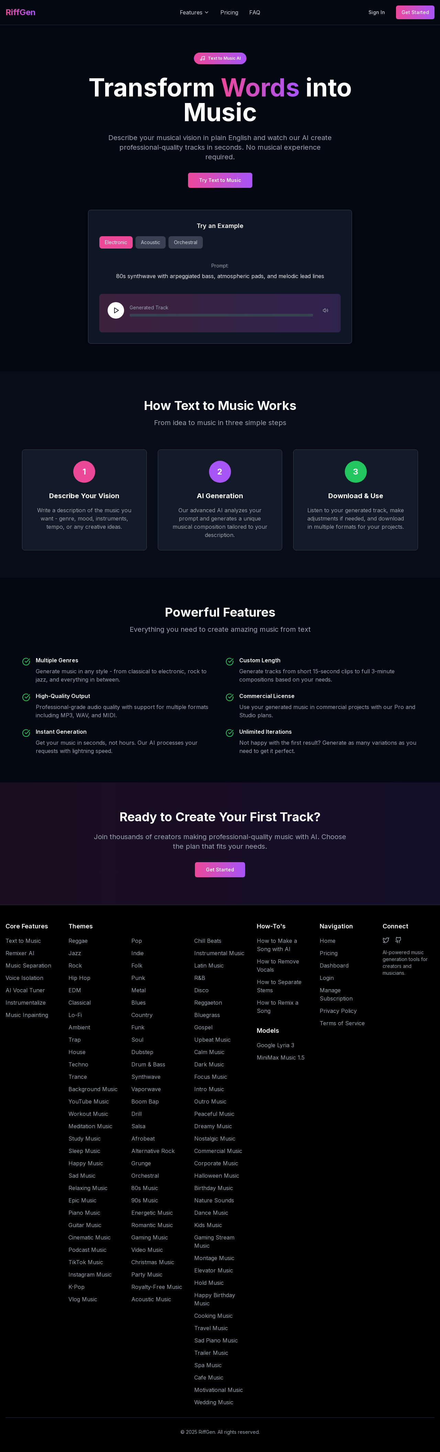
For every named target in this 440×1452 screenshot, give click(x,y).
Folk (136, 965)
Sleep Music (84, 1150)
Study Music (84, 1138)
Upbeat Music (212, 1039)
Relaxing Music (88, 1188)
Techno (78, 1064)
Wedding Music (213, 1402)
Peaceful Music (214, 1113)
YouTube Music (88, 1101)
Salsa (138, 1126)
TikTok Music (85, 1262)
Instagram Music (90, 1274)
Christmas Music (152, 1262)
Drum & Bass (148, 1064)
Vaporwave (146, 1089)
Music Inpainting (27, 1014)
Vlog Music (82, 1299)
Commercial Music (218, 1150)
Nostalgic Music (214, 1138)
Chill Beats (207, 940)
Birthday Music (213, 1188)
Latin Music (209, 965)
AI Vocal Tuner (25, 990)
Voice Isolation (24, 977)
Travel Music (211, 1328)
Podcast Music (87, 1249)
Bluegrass (207, 1014)
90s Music (144, 1200)
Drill (136, 1113)
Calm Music (209, 1052)
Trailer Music (211, 1352)
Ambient (79, 1027)
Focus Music (210, 1076)
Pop (136, 940)
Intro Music (209, 1089)
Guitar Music (84, 1225)
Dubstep (142, 1052)
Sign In (376, 12)
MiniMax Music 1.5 (281, 1057)
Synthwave (146, 1076)
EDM (74, 990)
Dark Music (209, 1064)
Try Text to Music (220, 180)
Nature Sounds (214, 1200)
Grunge (141, 1163)
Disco (201, 990)
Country (142, 1014)
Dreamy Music (213, 1126)
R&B (199, 977)
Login (327, 977)
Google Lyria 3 (275, 1045)
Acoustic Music (151, 1299)
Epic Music (82, 1200)
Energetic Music (152, 1212)
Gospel (203, 1027)
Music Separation (28, 965)
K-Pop (76, 1286)
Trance (77, 1076)
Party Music (147, 1274)
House (77, 1052)
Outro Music (210, 1101)
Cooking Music (213, 1315)
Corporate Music (216, 1163)
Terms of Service (342, 1023)
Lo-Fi (75, 1014)
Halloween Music (216, 1175)
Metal (138, 990)
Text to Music (23, 940)
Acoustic (150, 242)
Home (328, 940)
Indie (137, 953)
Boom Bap (145, 1101)
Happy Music (85, 1163)
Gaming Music (149, 1237)
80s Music (144, 1188)
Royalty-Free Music (156, 1286)
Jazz (74, 953)
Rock (75, 965)
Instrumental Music (219, 953)
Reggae (78, 940)
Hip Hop (79, 977)
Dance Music (211, 1212)
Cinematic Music (89, 1237)
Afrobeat (143, 1138)
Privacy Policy (338, 1010)
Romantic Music (152, 1225)
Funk (137, 1027)
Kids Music (208, 1225)
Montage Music (214, 1258)
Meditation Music (90, 1126)
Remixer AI (20, 953)
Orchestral (185, 242)
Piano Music (84, 1212)
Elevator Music (213, 1270)
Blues (138, 1002)
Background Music (93, 1089)
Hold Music (209, 1282)
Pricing (229, 12)
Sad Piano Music (216, 1340)
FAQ (254, 12)
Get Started (415, 12)
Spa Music (208, 1365)
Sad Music (82, 1175)
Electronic (116, 242)
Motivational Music (218, 1389)
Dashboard (334, 965)
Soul (137, 1039)
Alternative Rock (153, 1150)
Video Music (147, 1249)
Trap (74, 1039)
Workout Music (88, 1113)
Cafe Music (208, 1377)
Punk (138, 977)
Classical (79, 1002)
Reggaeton (208, 1002)
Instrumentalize (26, 1002)
